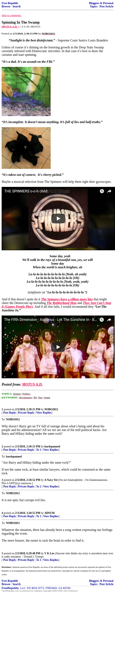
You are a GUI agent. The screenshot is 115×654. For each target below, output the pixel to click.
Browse (6, 6)
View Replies (43, 412)
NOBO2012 (51, 409)
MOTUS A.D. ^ (11, 26)
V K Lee (49, 553)
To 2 (38, 486)
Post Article (106, 6)
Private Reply (26, 412)
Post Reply (9, 412)
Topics (93, 6)
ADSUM (49, 513)
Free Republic (10, 3)
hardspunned (52, 446)
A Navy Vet (51, 479)
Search (16, 6)
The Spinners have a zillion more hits (67, 299)
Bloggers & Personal (101, 3)
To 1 (38, 449)
